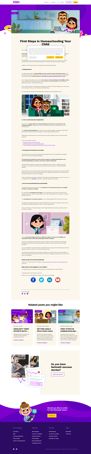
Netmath (24, 249)
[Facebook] (14, 449)
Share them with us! (57, 374)
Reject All (50, 57)
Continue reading (18, 340)
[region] (46, 52)
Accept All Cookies (59, 57)
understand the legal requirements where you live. (53, 76)
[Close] (63, 47)
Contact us (52, 415)
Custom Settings (33, 57)
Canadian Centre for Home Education (31, 142)
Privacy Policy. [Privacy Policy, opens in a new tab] (58, 54)
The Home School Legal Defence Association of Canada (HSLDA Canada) (39, 145)
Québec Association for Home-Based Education (33, 143)
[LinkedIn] (16, 449)
